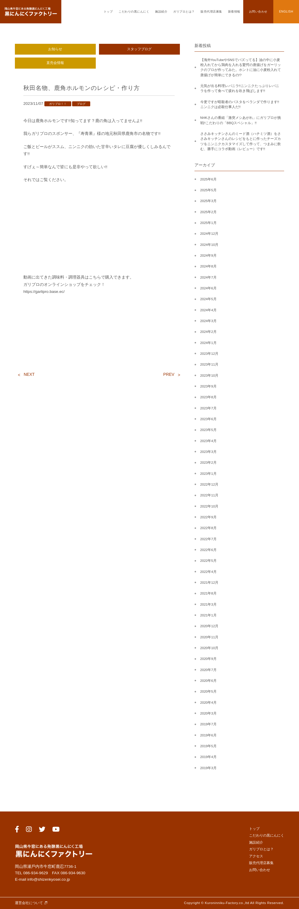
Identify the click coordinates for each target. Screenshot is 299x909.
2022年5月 (208, 560)
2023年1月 (208, 473)
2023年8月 (208, 397)
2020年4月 (208, 702)
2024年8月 (208, 266)
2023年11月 (209, 364)
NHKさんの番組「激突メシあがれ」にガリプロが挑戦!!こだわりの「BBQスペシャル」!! (240, 120)
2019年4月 (208, 757)
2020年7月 (208, 670)
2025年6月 (208, 179)
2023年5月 (208, 430)
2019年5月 (208, 746)
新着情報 (234, 11)
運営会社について (29, 903)
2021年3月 (208, 604)
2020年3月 (208, 713)
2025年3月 (208, 201)
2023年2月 (208, 462)
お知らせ (55, 49)
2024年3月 (208, 321)
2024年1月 (208, 343)
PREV (168, 374)
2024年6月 (208, 288)
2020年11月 (209, 637)
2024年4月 (208, 310)
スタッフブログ (139, 49)
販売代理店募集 (211, 11)
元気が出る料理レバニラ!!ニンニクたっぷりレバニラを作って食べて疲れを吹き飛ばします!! (239, 88)
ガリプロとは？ (184, 11)
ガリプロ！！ (58, 103)
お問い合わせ (258, 11)
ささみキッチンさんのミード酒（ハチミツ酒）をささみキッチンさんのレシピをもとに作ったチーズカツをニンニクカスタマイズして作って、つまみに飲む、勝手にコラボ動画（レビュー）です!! (240, 141)
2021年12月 (209, 582)
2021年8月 (208, 593)
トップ (108, 11)
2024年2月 (208, 331)
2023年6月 (208, 419)
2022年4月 (208, 571)
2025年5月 (208, 190)
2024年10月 (209, 244)
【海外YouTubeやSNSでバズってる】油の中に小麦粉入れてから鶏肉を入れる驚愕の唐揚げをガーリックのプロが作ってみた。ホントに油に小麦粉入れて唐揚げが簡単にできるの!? (240, 67)
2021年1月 (208, 615)
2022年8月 (208, 528)
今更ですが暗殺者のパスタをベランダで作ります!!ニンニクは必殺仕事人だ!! (239, 104)
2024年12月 (209, 233)
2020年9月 (208, 659)
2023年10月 (209, 375)
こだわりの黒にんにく (134, 11)
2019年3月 (208, 768)
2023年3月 (208, 451)
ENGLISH (286, 11)
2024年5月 (208, 299)
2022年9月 (208, 517)
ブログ (81, 103)
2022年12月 (209, 484)
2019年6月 (208, 735)
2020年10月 (209, 648)
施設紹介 (161, 11)
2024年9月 (208, 255)
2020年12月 (209, 626)
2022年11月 (209, 495)
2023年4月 (208, 441)
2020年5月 (208, 691)
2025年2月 (208, 212)
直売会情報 (55, 63)
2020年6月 (208, 680)
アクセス (256, 856)
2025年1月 (208, 223)
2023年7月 (208, 408)
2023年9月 (208, 386)
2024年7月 (208, 277)
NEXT (29, 374)
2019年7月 (208, 724)
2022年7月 (208, 539)
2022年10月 (209, 506)
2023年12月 (209, 353)
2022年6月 (208, 550)
